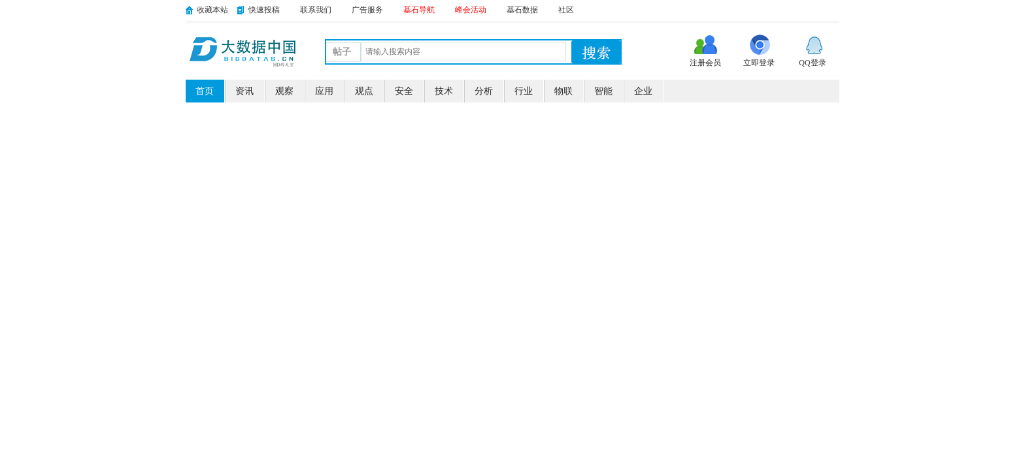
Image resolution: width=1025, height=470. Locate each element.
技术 (444, 91)
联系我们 (315, 9)
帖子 (342, 52)
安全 (404, 91)
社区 (566, 9)
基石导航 (419, 9)
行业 (523, 91)
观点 (364, 91)
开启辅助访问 (836, 9)
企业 (643, 91)
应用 (324, 91)
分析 (484, 91)
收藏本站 (212, 9)
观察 (284, 91)
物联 (563, 91)
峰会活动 (470, 9)
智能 (603, 91)
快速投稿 (264, 9)
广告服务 (367, 9)
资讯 (244, 91)
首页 (204, 91)
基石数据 (522, 9)
